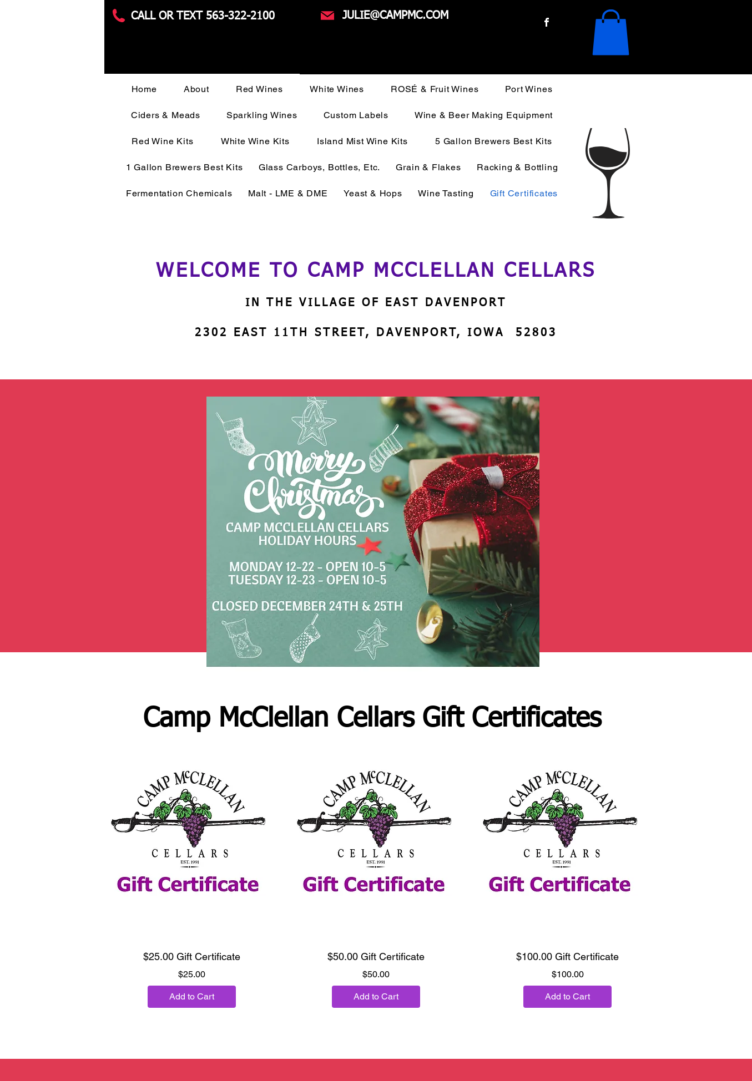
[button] (611, 32)
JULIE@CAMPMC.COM (395, 15)
